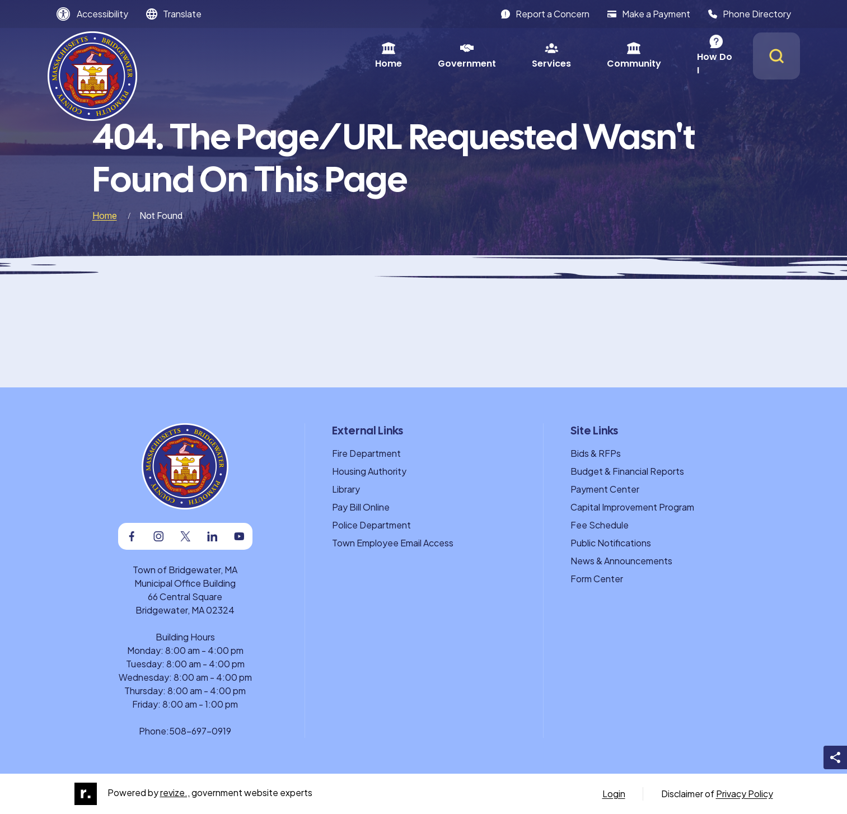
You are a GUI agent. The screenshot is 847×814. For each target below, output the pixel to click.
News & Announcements (621, 561)
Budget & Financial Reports (627, 471)
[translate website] (173, 14)
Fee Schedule (599, 525)
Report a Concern (545, 14)
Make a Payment (648, 14)
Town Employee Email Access (392, 543)
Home (277, 55)
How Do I (606, 55)
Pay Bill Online (361, 507)
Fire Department (366, 453)
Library (346, 489)
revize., (175, 792)
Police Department (371, 525)
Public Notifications (610, 543)
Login (613, 793)
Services (440, 55)
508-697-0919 (200, 731)
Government (356, 55)
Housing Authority (369, 471)
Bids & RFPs (595, 453)
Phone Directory (749, 14)
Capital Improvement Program (632, 507)
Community (523, 55)
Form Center (596, 578)
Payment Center (604, 489)
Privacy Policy (744, 793)
